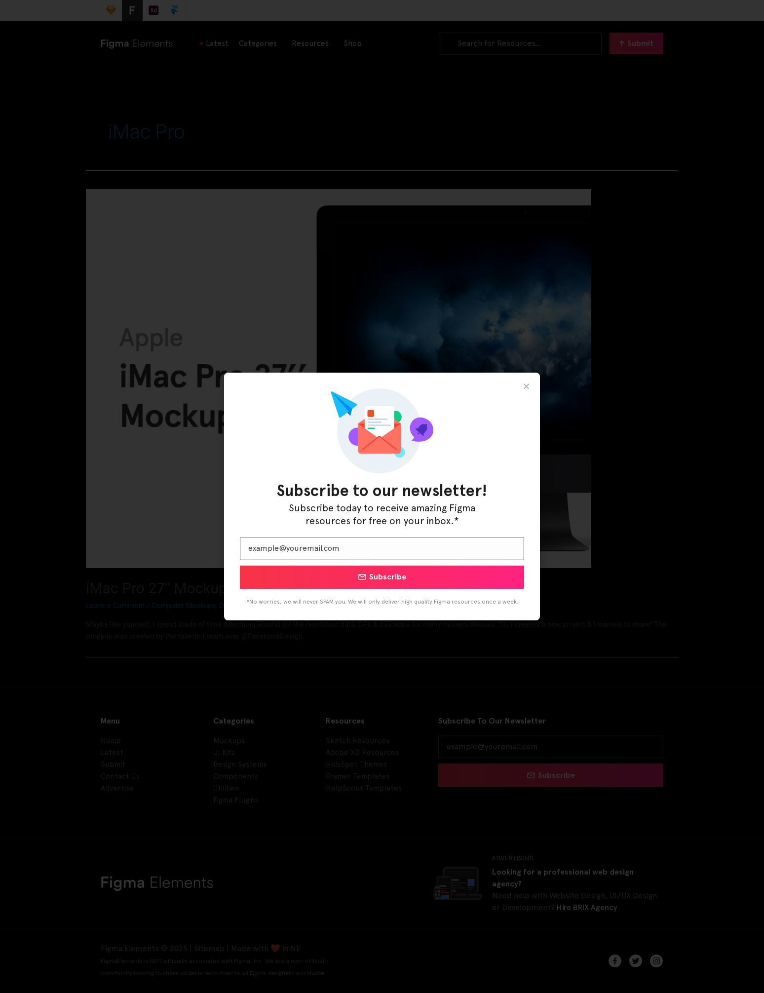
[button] (526, 386)
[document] (382, 496)
